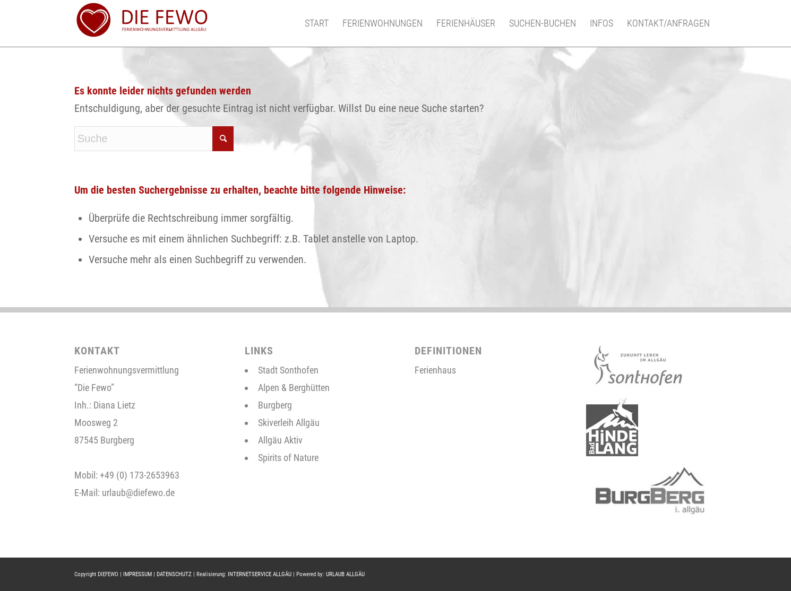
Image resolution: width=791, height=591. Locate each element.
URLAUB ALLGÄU (345, 574)
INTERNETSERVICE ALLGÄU (259, 574)
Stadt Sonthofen (288, 370)
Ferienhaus (435, 370)
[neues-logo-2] (141, 23)
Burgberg (275, 405)
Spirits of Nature (288, 457)
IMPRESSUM (137, 574)
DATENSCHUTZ (174, 574)
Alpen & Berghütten (294, 387)
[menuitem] (317, 23)
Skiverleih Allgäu (289, 422)
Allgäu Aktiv (280, 440)
